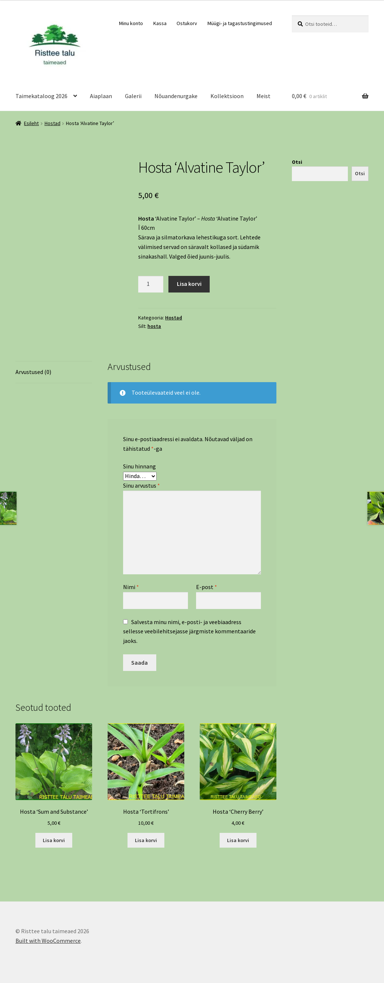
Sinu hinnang (139, 466)
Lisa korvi (189, 283)
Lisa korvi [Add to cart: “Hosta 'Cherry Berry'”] (238, 840)
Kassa (160, 23)
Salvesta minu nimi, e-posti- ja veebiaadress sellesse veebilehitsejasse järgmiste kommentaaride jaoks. (189, 631)
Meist (263, 96)
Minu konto (131, 23)
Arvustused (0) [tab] (33, 371)
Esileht (31, 123)
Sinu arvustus (141, 485)
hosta (154, 326)
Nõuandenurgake (176, 96)
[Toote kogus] (150, 284)
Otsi (297, 162)
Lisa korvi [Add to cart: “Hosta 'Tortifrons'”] (146, 840)
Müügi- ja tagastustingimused (239, 23)
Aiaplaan (101, 96)
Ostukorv (187, 23)
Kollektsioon (227, 96)
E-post (206, 587)
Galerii (133, 96)
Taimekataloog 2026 (41, 96)
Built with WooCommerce (48, 940)
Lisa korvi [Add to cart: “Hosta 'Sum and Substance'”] (54, 840)
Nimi (131, 587)
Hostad (52, 123)
